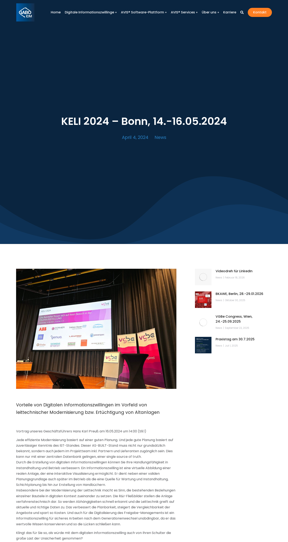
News (160, 137)
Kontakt (260, 12)
